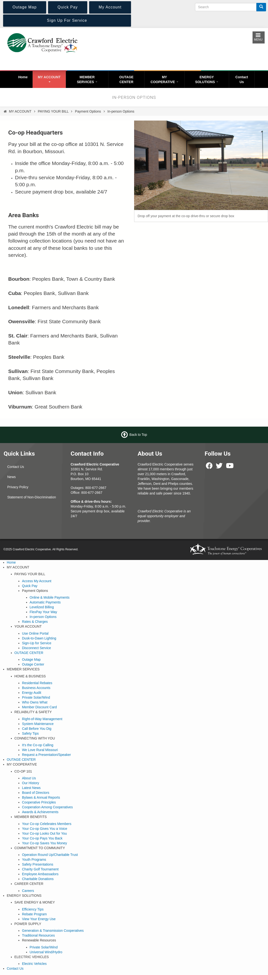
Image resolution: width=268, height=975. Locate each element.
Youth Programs (34, 859)
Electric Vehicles (34, 964)
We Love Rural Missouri (40, 750)
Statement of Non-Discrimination (31, 497)
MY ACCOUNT (49, 78)
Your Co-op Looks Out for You (44, 833)
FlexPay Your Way (43, 612)
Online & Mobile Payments (50, 597)
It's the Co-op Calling (37, 745)
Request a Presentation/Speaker (46, 755)
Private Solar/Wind (36, 697)
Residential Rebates (37, 683)
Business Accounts (36, 688)
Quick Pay (29, 586)
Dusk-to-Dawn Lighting (39, 638)
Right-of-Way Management (42, 719)
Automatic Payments (45, 602)
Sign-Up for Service (36, 643)
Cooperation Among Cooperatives (47, 807)
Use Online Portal (35, 633)
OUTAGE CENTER (126, 79)
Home (23, 77)
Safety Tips (30, 733)
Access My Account (36, 581)
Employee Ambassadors (40, 874)
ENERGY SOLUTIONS (206, 79)
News (11, 477)
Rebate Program (34, 914)
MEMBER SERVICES (87, 79)
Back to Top (138, 435)
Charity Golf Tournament (40, 869)
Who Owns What (34, 702)
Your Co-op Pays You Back (42, 838)
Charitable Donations (38, 879)
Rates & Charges (35, 622)
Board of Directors (35, 793)
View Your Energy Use (39, 919)
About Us (29, 778)
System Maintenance (38, 724)
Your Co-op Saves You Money (44, 843)
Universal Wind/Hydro (46, 952)
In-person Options (43, 617)
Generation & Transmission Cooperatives (53, 930)
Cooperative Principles (39, 802)
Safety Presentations (37, 864)
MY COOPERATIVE (164, 79)
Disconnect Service (36, 648)
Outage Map (31, 659)
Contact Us (241, 79)
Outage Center (33, 664)
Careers (28, 891)
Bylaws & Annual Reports (41, 797)
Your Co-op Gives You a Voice (44, 829)
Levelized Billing (42, 607)
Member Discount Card (39, 707)
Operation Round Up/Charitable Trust (50, 855)
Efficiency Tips (32, 909)
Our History (30, 783)
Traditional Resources (38, 935)
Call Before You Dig (36, 729)
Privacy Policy (17, 487)
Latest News (31, 788)
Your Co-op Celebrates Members (46, 824)
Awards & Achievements (40, 812)
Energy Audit (31, 693)
